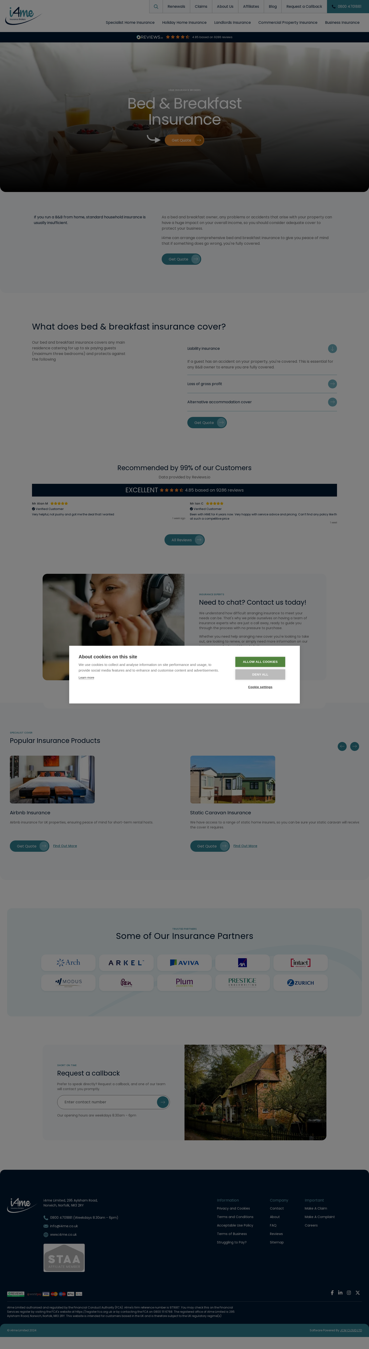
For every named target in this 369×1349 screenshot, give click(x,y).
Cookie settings (262, 687)
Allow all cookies (262, 662)
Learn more (86, 678)
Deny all (262, 674)
